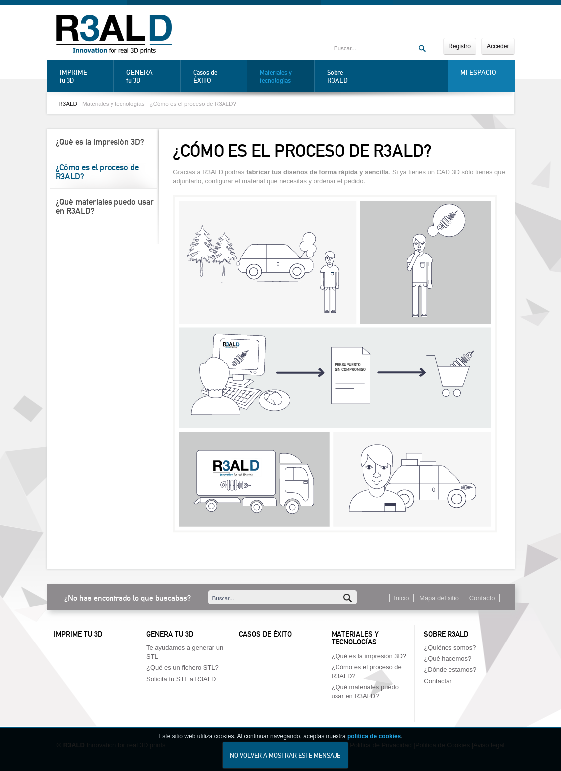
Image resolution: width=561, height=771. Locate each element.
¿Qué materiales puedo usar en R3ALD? (105, 206)
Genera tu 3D (169, 634)
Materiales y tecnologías (276, 76)
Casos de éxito (265, 634)
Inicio (401, 598)
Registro (460, 46)
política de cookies (374, 742)
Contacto (482, 598)
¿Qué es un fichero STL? (182, 667)
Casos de (217, 76)
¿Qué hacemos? (447, 658)
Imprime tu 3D (78, 634)
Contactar (437, 681)
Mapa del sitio (439, 598)
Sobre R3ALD (446, 634)
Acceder (498, 46)
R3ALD (67, 103)
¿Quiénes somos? (450, 647)
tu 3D (84, 76)
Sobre (351, 76)
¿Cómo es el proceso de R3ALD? (193, 103)
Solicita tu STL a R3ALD (181, 679)
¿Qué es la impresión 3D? (100, 142)
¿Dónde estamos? (450, 669)
